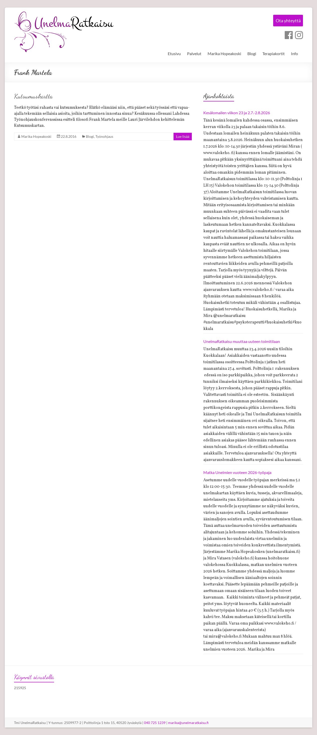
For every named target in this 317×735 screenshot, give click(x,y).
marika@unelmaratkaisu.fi (188, 722)
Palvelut (194, 53)
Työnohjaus (104, 136)
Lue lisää (182, 136)
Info (294, 53)
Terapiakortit (273, 53)
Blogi (251, 53)
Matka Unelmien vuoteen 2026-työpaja (237, 472)
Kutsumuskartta (33, 96)
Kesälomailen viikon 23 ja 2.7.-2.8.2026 (236, 112)
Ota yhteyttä (286, 21)
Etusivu (174, 53)
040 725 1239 (155, 722)
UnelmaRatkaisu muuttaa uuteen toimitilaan (241, 341)
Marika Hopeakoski (224, 53)
